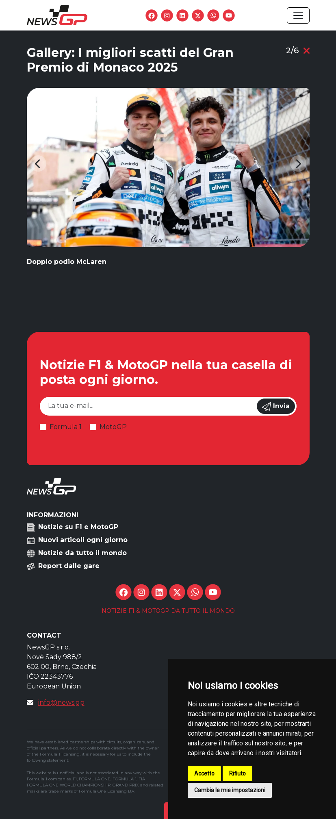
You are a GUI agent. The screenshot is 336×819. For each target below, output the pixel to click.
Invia (276, 406)
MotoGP (113, 427)
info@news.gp (61, 702)
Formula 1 (66, 427)
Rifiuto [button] (237, 773)
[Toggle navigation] (298, 15)
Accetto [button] (204, 773)
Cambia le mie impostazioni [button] (229, 790)
